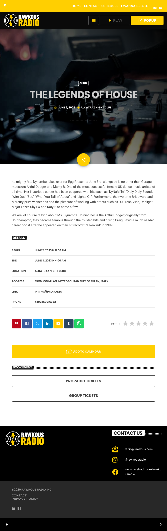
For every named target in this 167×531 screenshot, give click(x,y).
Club (83, 83)
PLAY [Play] (114, 20)
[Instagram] (155, 8)
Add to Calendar (83, 351)
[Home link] (22, 20)
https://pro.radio (48, 292)
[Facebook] (160, 8)
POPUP (147, 20)
